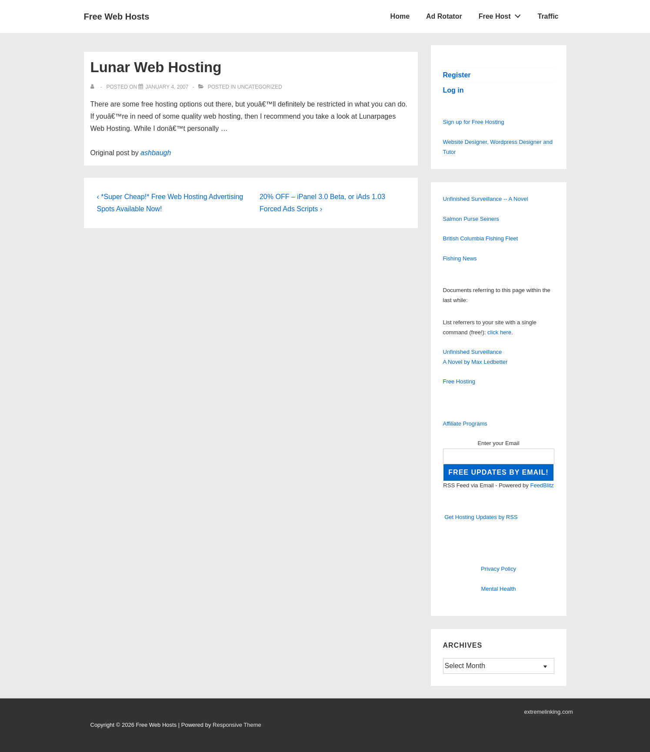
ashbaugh (155, 152)
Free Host (502, 14)
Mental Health (498, 589)
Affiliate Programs (465, 423)
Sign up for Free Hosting (473, 122)
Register (457, 75)
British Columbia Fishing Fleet (480, 238)
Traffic (547, 16)
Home (400, 16)
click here (499, 332)
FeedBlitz (541, 485)
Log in (453, 90)
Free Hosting (459, 381)
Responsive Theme (237, 725)
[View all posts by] (94, 87)
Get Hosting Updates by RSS (480, 517)
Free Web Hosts (117, 16)
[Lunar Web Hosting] (166, 87)
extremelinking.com (548, 712)
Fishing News (460, 258)
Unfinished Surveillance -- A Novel (485, 199)
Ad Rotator (444, 16)
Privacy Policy (498, 569)
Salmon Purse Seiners (471, 219)
